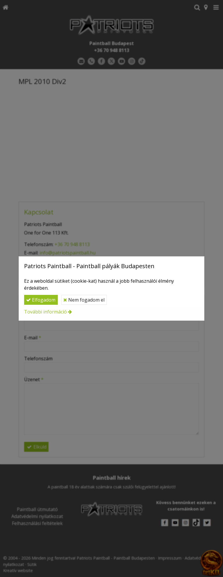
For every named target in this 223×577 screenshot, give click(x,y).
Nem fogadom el (84, 300)
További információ (45, 312)
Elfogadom (40, 300)
